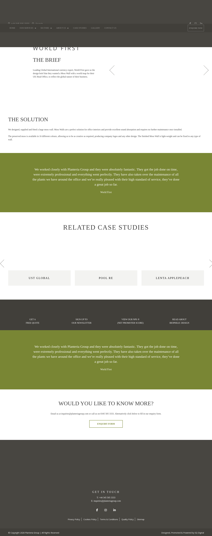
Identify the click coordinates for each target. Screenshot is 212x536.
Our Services (26, 28)
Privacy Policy (74, 519)
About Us (61, 28)
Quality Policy (127, 519)
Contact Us (110, 28)
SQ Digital (199, 532)
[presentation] (113, 70)
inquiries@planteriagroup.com (107, 501)
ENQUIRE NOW (195, 28)
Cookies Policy (89, 519)
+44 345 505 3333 (18, 23)
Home (12, 28)
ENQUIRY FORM (106, 424)
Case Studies (79, 28)
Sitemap (140, 519)
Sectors (45, 28)
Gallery (95, 28)
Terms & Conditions (109, 519)
